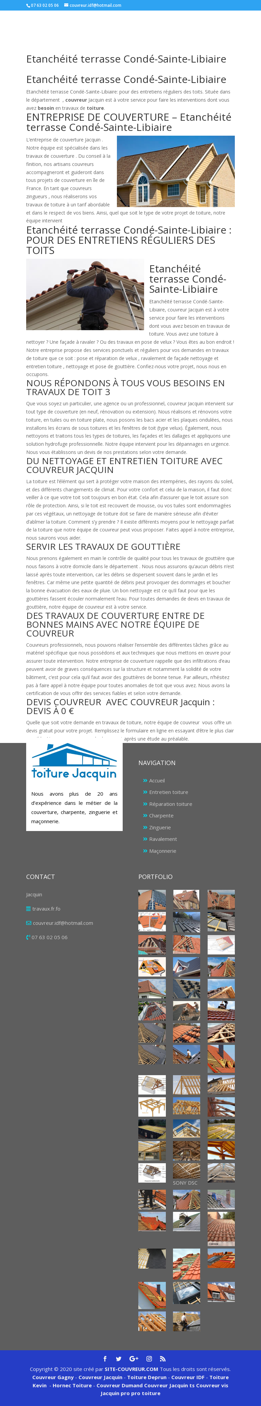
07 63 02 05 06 (50, 937)
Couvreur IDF (188, 1377)
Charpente (161, 815)
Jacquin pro (115, 1393)
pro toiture (145, 1393)
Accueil (157, 780)
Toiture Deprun (147, 1377)
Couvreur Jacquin (100, 1377)
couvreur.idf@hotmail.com (63, 922)
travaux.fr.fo (46, 908)
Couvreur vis (211, 1385)
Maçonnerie (162, 850)
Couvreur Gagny (53, 1377)
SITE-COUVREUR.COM (131, 1369)
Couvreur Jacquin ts (169, 1385)
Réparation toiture (170, 803)
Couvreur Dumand (120, 1385)
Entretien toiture (168, 792)
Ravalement (163, 838)
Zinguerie (160, 827)
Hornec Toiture (72, 1385)
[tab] (130, 389)
